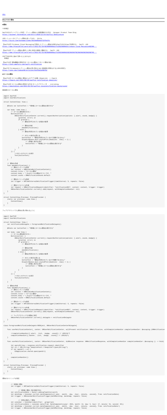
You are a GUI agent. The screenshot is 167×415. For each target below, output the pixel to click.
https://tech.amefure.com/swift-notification (22, 64)
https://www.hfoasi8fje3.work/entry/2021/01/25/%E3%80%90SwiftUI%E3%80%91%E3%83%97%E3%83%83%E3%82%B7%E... (49, 52)
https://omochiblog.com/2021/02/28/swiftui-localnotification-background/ (34, 86)
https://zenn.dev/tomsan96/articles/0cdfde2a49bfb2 (24, 70)
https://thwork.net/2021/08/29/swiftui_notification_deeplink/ (29, 80)
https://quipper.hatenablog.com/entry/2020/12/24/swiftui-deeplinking (33, 35)
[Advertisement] (45, 7)
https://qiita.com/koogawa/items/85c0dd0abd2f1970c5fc (26, 41)
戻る (3, 15)
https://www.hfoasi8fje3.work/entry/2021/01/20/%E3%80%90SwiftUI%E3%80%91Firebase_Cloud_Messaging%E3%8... (49, 47)
